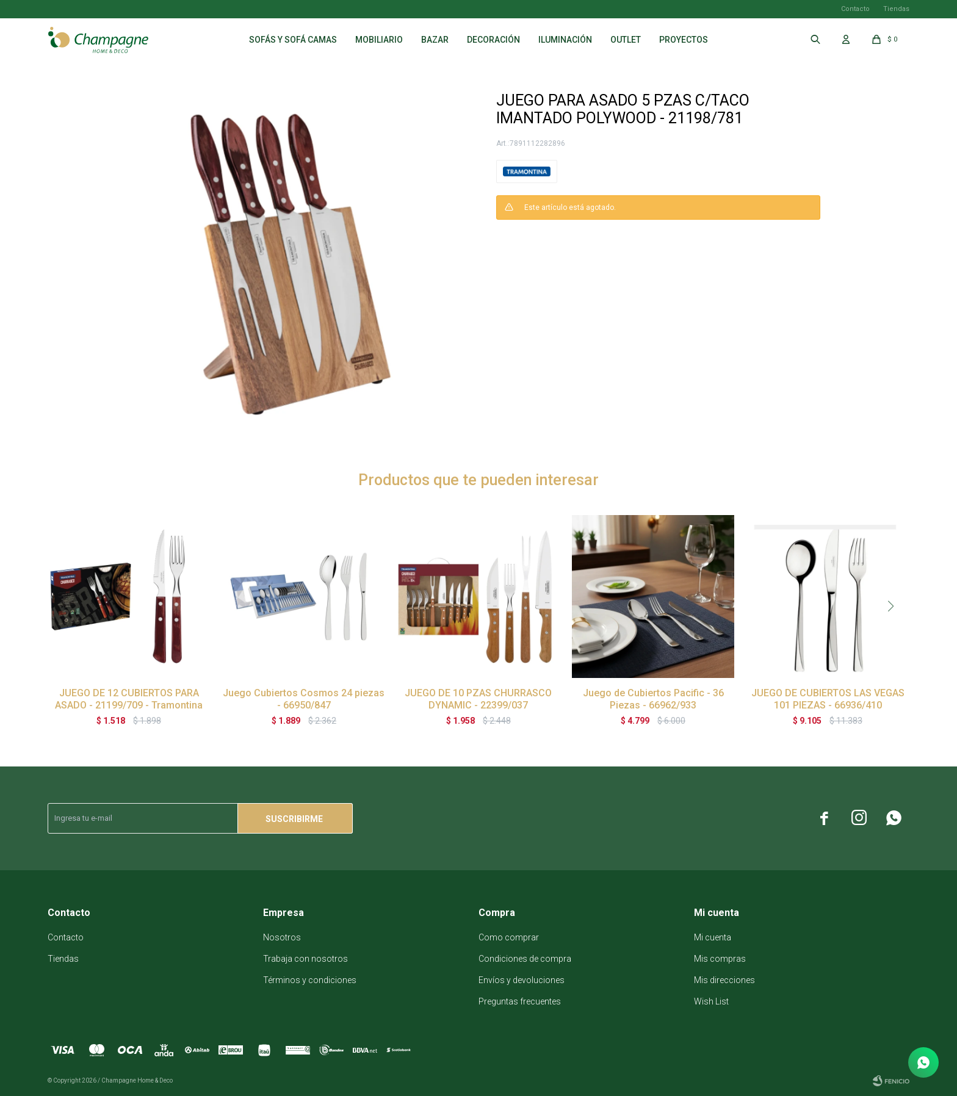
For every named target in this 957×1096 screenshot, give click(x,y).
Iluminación (565, 40)
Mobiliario (379, 40)
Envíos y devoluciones (521, 980)
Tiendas (896, 9)
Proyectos (683, 40)
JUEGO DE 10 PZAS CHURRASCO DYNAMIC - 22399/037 (478, 699)
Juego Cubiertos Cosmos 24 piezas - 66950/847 (304, 699)
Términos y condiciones (309, 980)
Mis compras (720, 959)
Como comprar (508, 937)
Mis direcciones (724, 980)
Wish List (711, 1001)
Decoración (493, 40)
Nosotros (282, 937)
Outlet (625, 40)
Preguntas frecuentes (519, 1001)
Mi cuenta (712, 937)
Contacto (855, 9)
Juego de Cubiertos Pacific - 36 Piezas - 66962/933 (653, 699)
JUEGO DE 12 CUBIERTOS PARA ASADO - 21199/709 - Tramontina (129, 699)
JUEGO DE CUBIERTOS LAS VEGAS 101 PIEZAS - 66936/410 (828, 699)
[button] (891, 606)
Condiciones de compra (524, 959)
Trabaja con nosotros (305, 959)
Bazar (435, 40)
